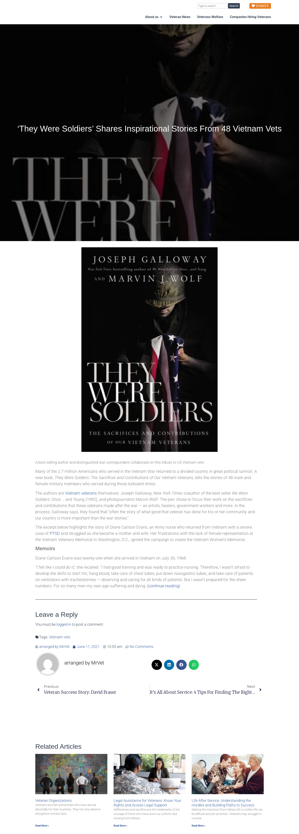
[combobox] (212, 6)
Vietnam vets (59, 645)
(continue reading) (163, 594)
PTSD (55, 541)
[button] (157, 673)
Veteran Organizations (53, 809)
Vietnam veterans (81, 501)
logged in (63, 633)
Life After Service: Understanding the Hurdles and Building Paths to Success (223, 811)
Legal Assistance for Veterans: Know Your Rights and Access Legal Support (147, 811)
